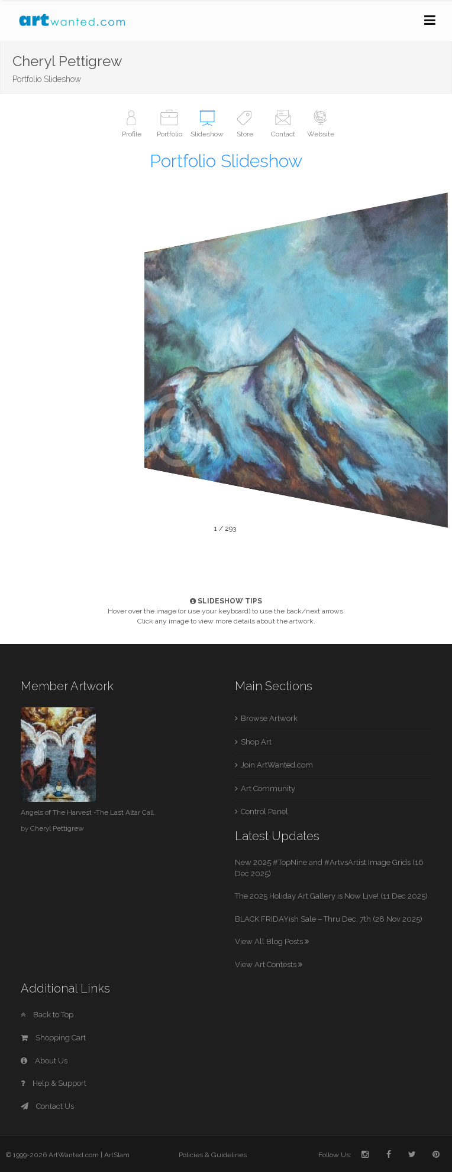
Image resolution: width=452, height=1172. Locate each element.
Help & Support (53, 1083)
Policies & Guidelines (213, 1155)
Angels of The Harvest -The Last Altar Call (87, 812)
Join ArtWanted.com (277, 764)
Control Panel (264, 811)
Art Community (268, 788)
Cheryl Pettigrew (57, 828)
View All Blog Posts (272, 941)
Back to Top (47, 1014)
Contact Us (47, 1106)
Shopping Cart (53, 1037)
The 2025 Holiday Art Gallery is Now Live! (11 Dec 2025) (331, 896)
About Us (44, 1060)
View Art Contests (268, 964)
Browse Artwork (269, 718)
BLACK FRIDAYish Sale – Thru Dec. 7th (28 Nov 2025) (328, 919)
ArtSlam (117, 1155)
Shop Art (256, 741)
